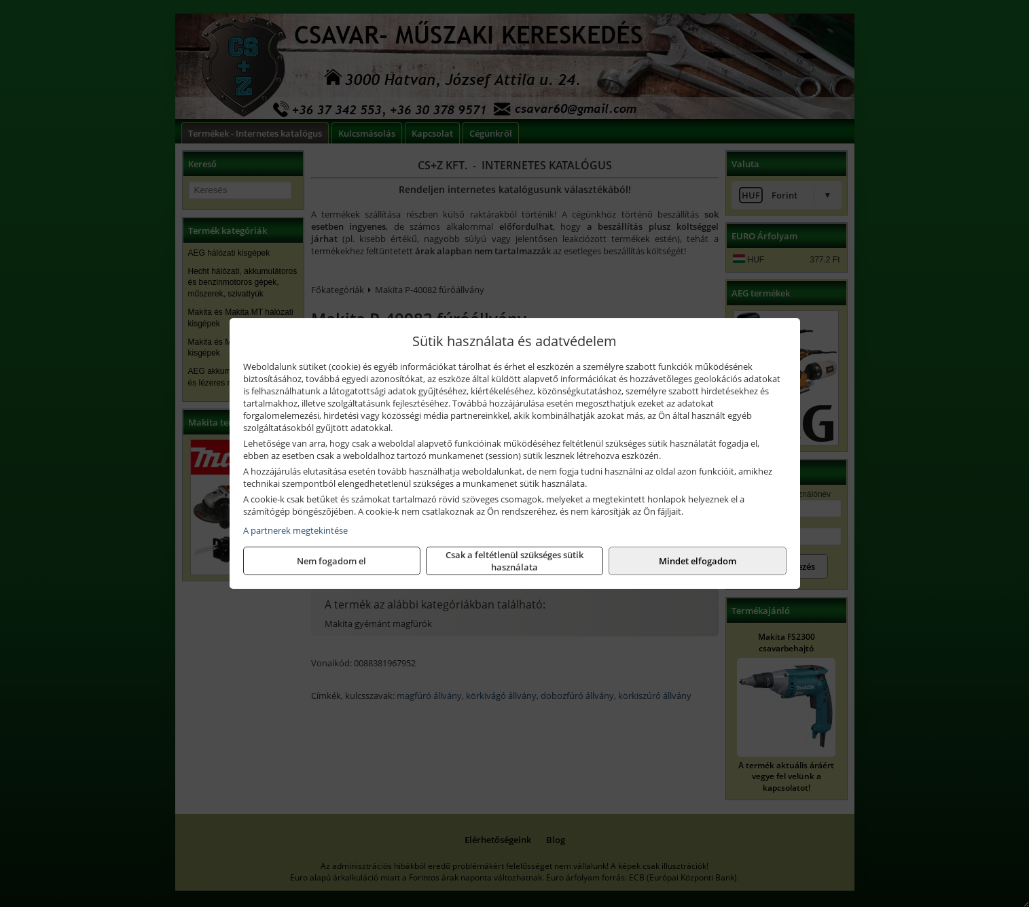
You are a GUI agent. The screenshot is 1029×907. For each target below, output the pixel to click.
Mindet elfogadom (697, 561)
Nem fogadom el (331, 561)
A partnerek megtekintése (295, 530)
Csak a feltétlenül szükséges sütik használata (514, 561)
